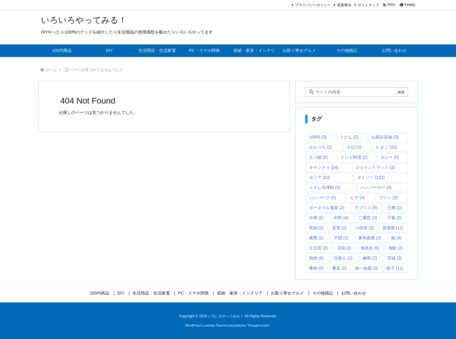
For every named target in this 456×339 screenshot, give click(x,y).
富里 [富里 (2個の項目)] (339, 227)
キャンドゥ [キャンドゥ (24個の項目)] (323, 167)
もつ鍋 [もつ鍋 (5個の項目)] (318, 157)
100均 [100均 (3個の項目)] (317, 137)
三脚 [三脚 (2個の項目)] (394, 207)
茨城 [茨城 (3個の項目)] (394, 258)
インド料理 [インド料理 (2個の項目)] (354, 157)
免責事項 (344, 5)
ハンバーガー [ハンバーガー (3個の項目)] (376, 187)
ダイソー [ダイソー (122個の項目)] (371, 177)
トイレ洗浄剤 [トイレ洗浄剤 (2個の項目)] (324, 187)
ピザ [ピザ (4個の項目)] (357, 197)
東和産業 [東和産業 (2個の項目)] (369, 237)
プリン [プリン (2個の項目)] (388, 197)
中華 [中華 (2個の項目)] (316, 217)
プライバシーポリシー (313, 5)
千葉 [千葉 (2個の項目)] (394, 217)
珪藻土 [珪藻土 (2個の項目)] (343, 258)
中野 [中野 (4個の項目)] (341, 217)
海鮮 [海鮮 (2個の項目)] (395, 248)
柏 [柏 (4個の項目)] (396, 237)
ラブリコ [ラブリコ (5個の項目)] (365, 207)
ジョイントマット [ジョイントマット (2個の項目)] (375, 167)
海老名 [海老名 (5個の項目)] (369, 248)
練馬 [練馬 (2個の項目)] (369, 258)
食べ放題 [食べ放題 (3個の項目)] (366, 268)
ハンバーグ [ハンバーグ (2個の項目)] (322, 197)
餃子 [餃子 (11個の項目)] (395, 268)
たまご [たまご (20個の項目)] (386, 147)
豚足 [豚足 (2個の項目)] (339, 268)
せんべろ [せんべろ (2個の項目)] (320, 147)
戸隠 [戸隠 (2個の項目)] (341, 237)
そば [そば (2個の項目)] (354, 147)
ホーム (51, 70)
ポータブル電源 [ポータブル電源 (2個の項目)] (326, 207)
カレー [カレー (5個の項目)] (389, 157)
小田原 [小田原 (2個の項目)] (364, 227)
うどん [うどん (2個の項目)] (349, 137)
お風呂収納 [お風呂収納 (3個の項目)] (384, 137)
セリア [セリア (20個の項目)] (319, 177)
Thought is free (258, 325)
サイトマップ (368, 5)
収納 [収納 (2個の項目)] (316, 227)
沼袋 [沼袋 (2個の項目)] (344, 248)
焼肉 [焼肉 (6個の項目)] (316, 258)
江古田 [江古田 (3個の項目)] (318, 248)
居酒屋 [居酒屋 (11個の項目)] (392, 227)
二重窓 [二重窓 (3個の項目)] (367, 217)
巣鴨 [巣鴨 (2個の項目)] (316, 237)
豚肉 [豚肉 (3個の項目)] (316, 268)
